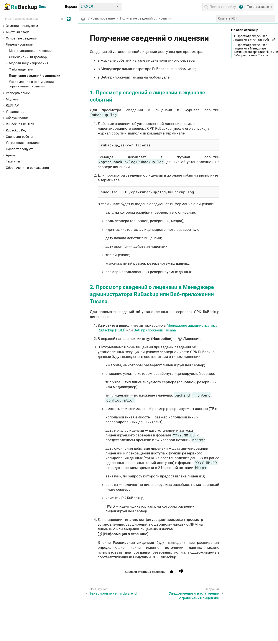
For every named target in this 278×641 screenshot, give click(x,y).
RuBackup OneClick (20, 124)
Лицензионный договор (28, 57)
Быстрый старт (17, 32)
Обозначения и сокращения (27, 168)
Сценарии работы (19, 137)
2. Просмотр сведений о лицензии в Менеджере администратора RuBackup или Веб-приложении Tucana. (256, 50)
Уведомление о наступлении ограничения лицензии (194, 595)
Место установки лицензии (30, 51)
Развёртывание (18, 93)
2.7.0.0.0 (87, 6)
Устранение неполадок (23, 143)
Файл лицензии (21, 69)
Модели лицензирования (28, 63)
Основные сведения (22, 38)
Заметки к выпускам (22, 26)
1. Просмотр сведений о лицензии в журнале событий (254, 37)
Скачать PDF (227, 18)
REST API (13, 105)
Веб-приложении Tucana (155, 330)
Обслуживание (17, 118)
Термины (13, 161)
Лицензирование (19, 44)
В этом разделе (259, 6)
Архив (10, 155)
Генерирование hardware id (113, 593)
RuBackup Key (16, 130)
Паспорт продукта (19, 149)
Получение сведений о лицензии (35, 76)
